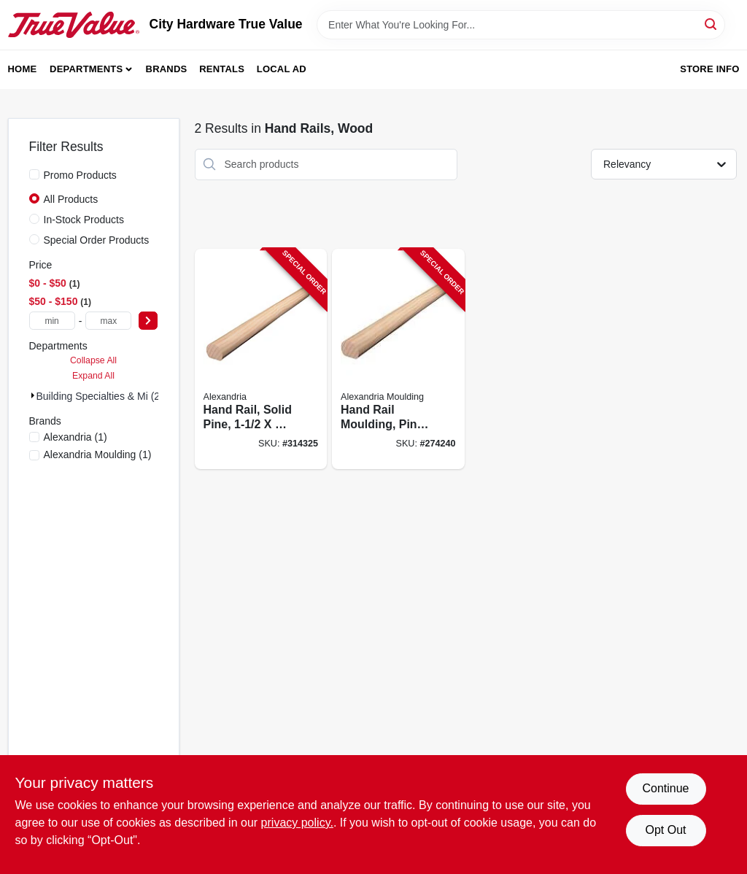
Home (22, 68)
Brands (166, 68)
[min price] (52, 321)
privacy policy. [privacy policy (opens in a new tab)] (297, 822)
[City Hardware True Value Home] (73, 25)
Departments (86, 68)
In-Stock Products (84, 219)
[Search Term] (521, 24)
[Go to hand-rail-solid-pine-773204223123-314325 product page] (261, 359)
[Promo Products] (34, 174)
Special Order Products (97, 240)
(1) (75, 437)
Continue (665, 788)
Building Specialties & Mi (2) (99, 396)
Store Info (709, 68)
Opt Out (665, 830)
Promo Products (80, 175)
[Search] (711, 24)
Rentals (221, 68)
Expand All (93, 376)
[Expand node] (32, 395)
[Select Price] (148, 321)
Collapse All (93, 360)
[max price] (108, 321)
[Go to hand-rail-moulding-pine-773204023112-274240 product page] (398, 359)
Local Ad (281, 68)
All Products (71, 199)
